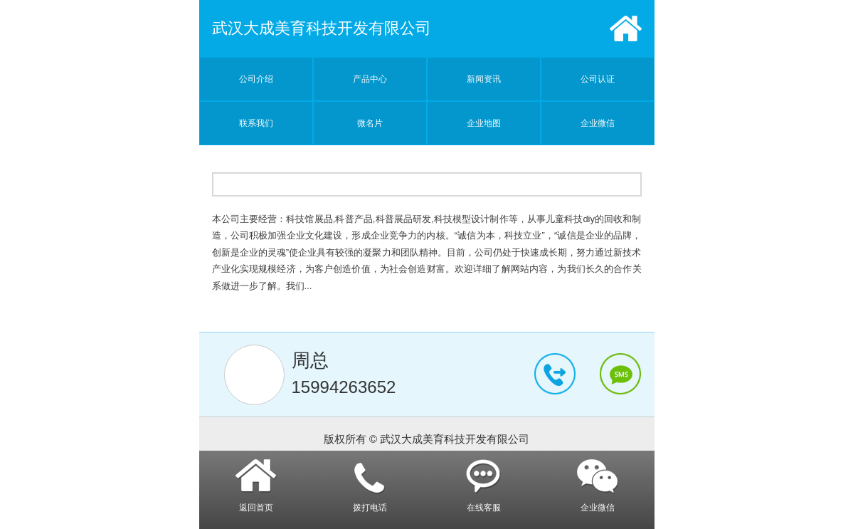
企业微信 (598, 123)
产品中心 (370, 79)
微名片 (370, 123)
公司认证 (598, 79)
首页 (626, 28)
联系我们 (256, 123)
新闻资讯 (484, 79)
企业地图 (484, 123)
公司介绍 (256, 79)
